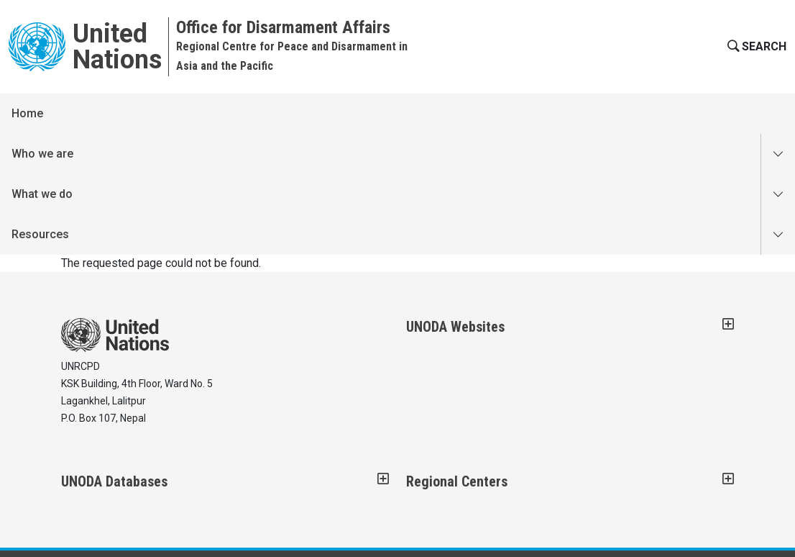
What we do (204, 113)
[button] (755, 46)
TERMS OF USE (450, 461)
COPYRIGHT (174, 461)
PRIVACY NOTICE (353, 461)
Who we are (97, 113)
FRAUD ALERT (258, 461)
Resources (310, 113)
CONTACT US (91, 461)
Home (27, 113)
